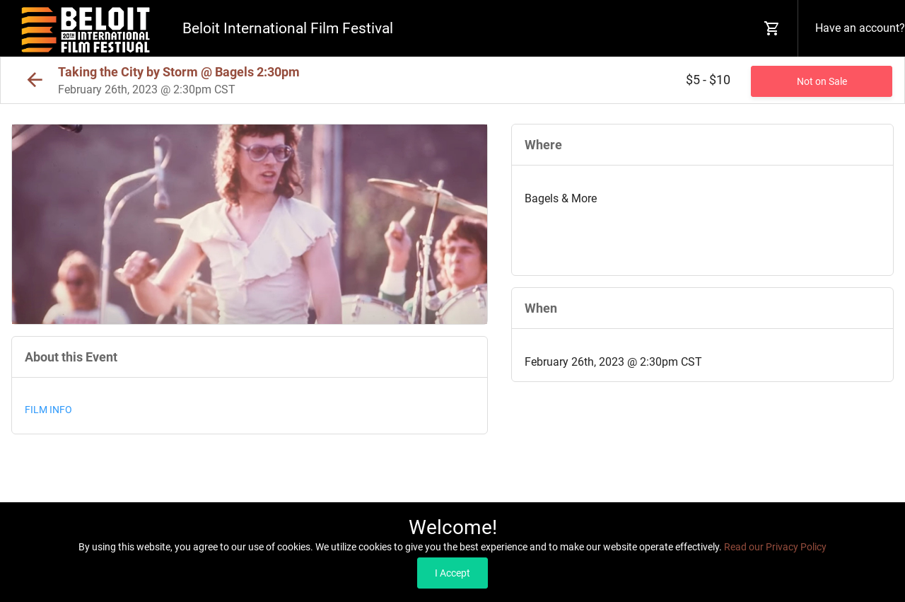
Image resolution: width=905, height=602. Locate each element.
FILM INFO (48, 409)
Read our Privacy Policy (775, 546)
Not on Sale (822, 81)
